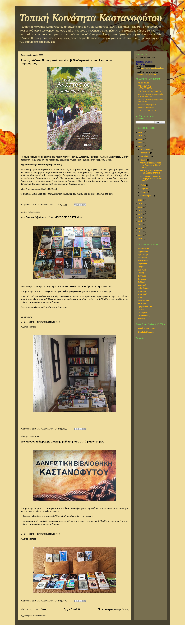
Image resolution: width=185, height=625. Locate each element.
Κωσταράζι (142, 294)
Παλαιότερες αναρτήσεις (113, 609)
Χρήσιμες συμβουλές (146, 108)
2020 (140, 204)
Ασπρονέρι (142, 257)
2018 (140, 211)
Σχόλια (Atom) (39, 616)
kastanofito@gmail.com (146, 74)
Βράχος (141, 267)
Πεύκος (141, 310)
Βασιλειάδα (143, 261)
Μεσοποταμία (143, 300)
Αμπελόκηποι (144, 255)
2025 (140, 136)
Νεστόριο (142, 303)
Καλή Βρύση (143, 288)
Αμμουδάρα (143, 251)
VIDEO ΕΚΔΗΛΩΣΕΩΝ (147, 111)
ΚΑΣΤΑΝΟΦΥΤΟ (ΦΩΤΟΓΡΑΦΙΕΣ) (145, 87)
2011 (140, 235)
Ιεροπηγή (142, 285)
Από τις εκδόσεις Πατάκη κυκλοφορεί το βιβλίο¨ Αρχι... (150, 165)
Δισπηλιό (142, 276)
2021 (140, 200)
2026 (140, 132)
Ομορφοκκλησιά (145, 306)
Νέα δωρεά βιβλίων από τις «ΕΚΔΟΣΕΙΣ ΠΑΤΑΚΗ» (51, 217)
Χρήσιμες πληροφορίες (147, 105)
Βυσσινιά (142, 270)
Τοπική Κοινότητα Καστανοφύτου (90, 17)
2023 (140, 143)
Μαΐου (143, 185)
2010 (140, 239)
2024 (140, 139)
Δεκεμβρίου (145, 149)
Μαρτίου (144, 192)
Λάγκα (140, 297)
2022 (140, 146)
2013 (140, 228)
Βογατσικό (142, 264)
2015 (140, 221)
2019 (140, 207)
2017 (140, 214)
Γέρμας (141, 273)
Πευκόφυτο (142, 313)
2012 (140, 232)
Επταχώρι (142, 279)
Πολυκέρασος (144, 316)
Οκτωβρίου (145, 156)
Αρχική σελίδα (72, 609)
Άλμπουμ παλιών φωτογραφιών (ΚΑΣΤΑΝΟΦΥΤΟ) (150, 95)
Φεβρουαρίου (146, 196)
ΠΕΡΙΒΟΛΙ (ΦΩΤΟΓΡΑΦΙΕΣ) (149, 91)
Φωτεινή (141, 319)
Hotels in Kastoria (146, 332)
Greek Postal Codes (146, 328)
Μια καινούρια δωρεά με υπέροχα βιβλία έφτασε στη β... (151, 178)
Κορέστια (142, 291)
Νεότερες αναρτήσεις (34, 609)
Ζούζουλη (142, 282)
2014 (140, 225)
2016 (140, 218)
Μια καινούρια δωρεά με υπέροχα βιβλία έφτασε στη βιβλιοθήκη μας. (62, 441)
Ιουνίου (143, 160)
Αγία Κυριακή (143, 248)
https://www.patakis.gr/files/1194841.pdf (39, 189)
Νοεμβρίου (145, 153)
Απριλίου (144, 189)
